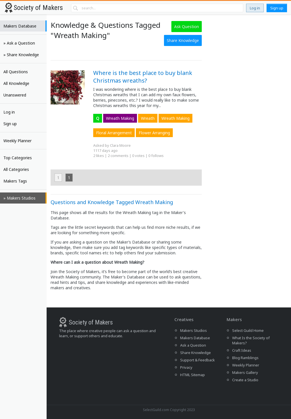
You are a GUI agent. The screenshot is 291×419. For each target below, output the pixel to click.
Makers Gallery (245, 372)
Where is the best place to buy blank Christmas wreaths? (142, 76)
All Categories (16, 169)
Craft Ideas (241, 350)
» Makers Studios (19, 198)
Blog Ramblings (245, 357)
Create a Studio (245, 379)
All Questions (15, 71)
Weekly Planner (17, 140)
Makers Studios (193, 330)
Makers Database (19, 26)
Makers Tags (15, 181)
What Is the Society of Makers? (251, 340)
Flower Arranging (154, 132)
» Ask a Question (19, 43)
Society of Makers (38, 8)
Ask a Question (193, 345)
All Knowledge (16, 83)
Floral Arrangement (114, 132)
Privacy (186, 367)
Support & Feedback (197, 360)
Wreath (148, 118)
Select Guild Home (248, 330)
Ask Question (186, 26)
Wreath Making (120, 118)
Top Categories (17, 157)
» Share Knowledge (21, 54)
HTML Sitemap (192, 374)
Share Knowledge (183, 40)
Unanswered (14, 95)
